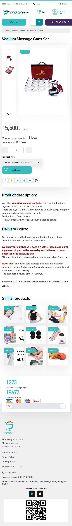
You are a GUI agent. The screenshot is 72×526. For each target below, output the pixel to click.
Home (7, 31)
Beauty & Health (18, 31)
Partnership (24, 12)
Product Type (8, 157)
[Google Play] (32, 494)
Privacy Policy (8, 457)
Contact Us (9, 472)
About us (6, 12)
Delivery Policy (8, 461)
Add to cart (12, 169)
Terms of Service (9, 452)
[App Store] (40, 494)
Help (36, 4)
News (14, 12)
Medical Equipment (35, 31)
